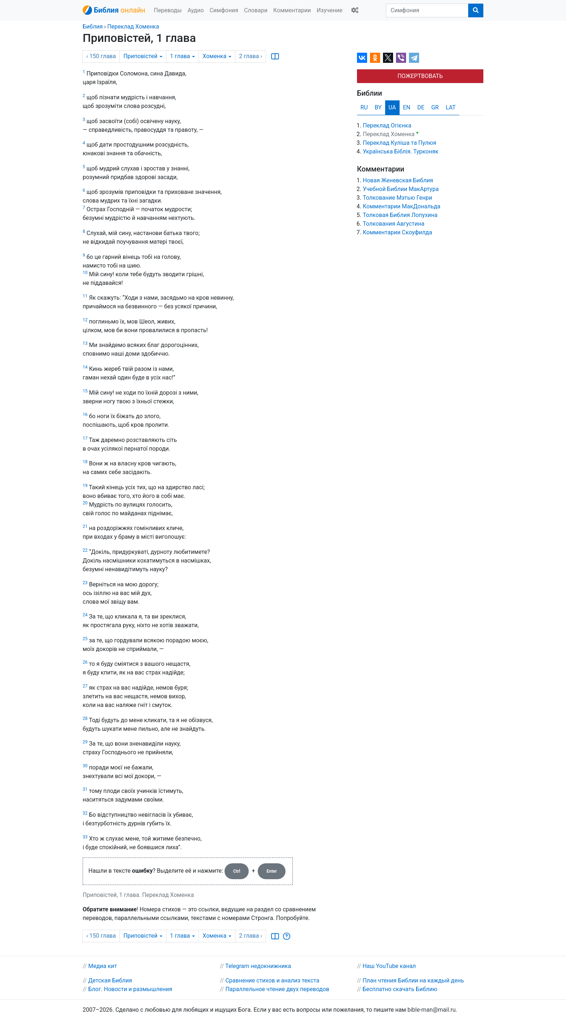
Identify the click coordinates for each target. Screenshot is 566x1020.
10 (85, 272)
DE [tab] (421, 107)
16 (85, 414)
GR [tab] (435, 107)
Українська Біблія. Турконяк (401, 151)
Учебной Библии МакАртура (401, 189)
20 (85, 502)
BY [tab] (378, 107)
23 (85, 582)
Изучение (329, 10)
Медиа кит (102, 966)
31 (85, 789)
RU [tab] (364, 107)
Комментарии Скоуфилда (397, 232)
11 (85, 296)
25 (85, 638)
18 (85, 461)
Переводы (168, 10)
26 (85, 662)
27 (85, 686)
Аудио (195, 10)
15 (85, 391)
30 (85, 765)
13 (85, 343)
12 (85, 319)
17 (85, 438)
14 (85, 367)
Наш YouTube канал (389, 966)
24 (85, 614)
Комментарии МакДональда (401, 206)
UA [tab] (392, 107)
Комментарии (292, 10)
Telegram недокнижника (258, 966)
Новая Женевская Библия (398, 180)
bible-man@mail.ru (432, 1009)
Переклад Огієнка (387, 125)
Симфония (224, 10)
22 (85, 550)
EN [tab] (406, 107)
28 (85, 718)
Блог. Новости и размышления (130, 989)
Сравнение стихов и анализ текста (272, 980)
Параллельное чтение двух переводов (277, 989)
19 (85, 485)
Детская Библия (110, 980)
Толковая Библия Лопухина (400, 215)
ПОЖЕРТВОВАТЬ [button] (420, 76)
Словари (255, 10)
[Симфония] (427, 10)
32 (85, 813)
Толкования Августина (394, 223)
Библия (93, 26)
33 (85, 836)
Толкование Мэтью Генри (397, 197)
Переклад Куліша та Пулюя (399, 142)
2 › (250, 56)
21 (85, 526)
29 (85, 742)
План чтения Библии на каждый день (413, 980)
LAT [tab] (451, 107)
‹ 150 (101, 56)
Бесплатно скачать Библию (399, 989)
